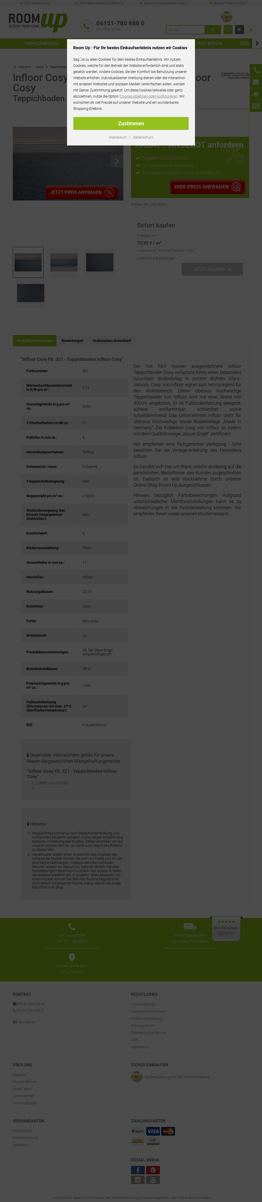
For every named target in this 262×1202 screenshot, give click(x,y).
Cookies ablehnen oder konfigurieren (148, 96)
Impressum (118, 137)
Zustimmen (131, 123)
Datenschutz (143, 137)
